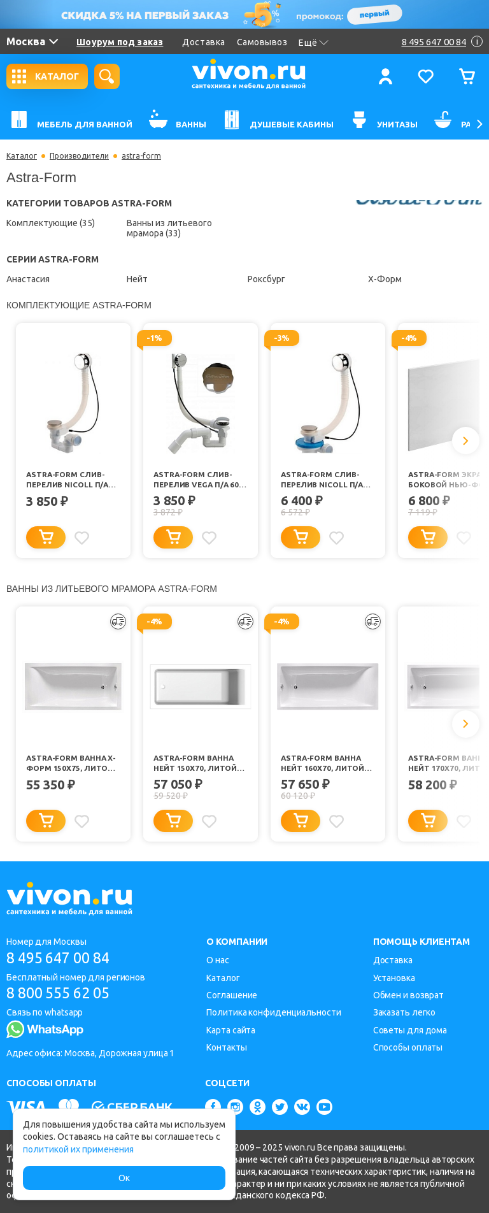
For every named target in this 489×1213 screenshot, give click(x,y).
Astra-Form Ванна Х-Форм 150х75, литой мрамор (72, 764)
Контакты (226, 1047)
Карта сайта (230, 1030)
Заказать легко (404, 1013)
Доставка (203, 42)
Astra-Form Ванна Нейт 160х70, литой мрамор (323, 764)
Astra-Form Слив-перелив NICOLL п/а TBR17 (323, 480)
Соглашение (231, 995)
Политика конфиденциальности (273, 1013)
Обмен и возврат (408, 995)
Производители (79, 156)
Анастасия (28, 279)
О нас (217, 960)
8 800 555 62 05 (62, 993)
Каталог (21, 156)
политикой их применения (78, 1149)
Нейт (137, 279)
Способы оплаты (408, 1047)
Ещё (314, 43)
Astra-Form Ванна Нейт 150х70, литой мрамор (195, 764)
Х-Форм (385, 279)
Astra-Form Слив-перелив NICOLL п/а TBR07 (68, 480)
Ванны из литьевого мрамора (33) (169, 228)
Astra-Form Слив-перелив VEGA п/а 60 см (197, 480)
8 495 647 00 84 (62, 957)
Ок (124, 1178)
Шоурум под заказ (119, 42)
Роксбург (266, 279)
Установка (394, 978)
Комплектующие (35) (50, 223)
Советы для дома (410, 1030)
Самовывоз (262, 42)
